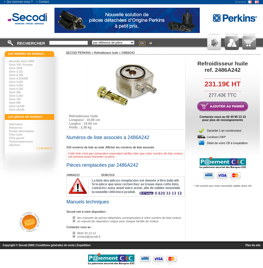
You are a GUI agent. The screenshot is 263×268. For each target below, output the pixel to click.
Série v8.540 (16, 106)
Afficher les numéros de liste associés (129, 147)
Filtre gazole (16, 138)
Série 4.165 (16, 82)
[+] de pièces (44, 148)
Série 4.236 (16, 88)
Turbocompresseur (21, 141)
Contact (42, 1)
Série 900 (15, 102)
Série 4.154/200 (18, 78)
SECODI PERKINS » (80, 52)
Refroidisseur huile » (107, 52)
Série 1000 (15, 68)
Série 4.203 (16, 85)
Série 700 (15, 99)
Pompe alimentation (21, 131)
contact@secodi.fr (88, 236)
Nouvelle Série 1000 (21, 61)
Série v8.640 (16, 109)
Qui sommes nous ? (18, 1)
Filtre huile (16, 134)
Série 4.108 (16, 75)
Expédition (84, 245)
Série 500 (15, 92)
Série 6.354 (16, 95)
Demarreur (16, 127)
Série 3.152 (16, 71)
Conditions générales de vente (55, 245)
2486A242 (128, 52)
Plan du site (252, 245)
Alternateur (16, 124)
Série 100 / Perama (20, 64)
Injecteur (14, 145)
